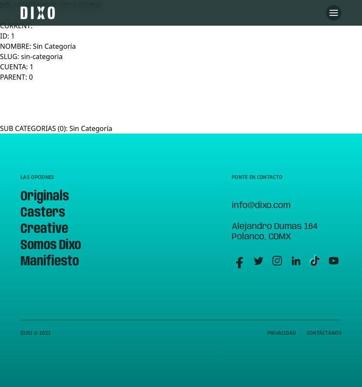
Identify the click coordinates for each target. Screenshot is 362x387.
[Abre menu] (333, 13)
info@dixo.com (261, 205)
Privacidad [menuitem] (281, 333)
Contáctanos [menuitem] (324, 333)
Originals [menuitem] (45, 197)
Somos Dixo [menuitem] (51, 245)
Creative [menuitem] (44, 229)
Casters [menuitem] (43, 213)
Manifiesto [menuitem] (50, 262)
